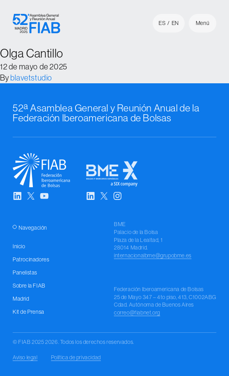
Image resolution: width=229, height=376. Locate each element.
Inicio (19, 246)
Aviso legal (25, 357)
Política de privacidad (76, 357)
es (162, 23)
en (175, 23)
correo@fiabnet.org (137, 312)
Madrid (21, 298)
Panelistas (25, 272)
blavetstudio (31, 77)
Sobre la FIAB (29, 285)
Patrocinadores (31, 259)
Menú (202, 23)
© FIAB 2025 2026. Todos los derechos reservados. (73, 342)
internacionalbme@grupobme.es (152, 255)
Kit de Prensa (28, 311)
